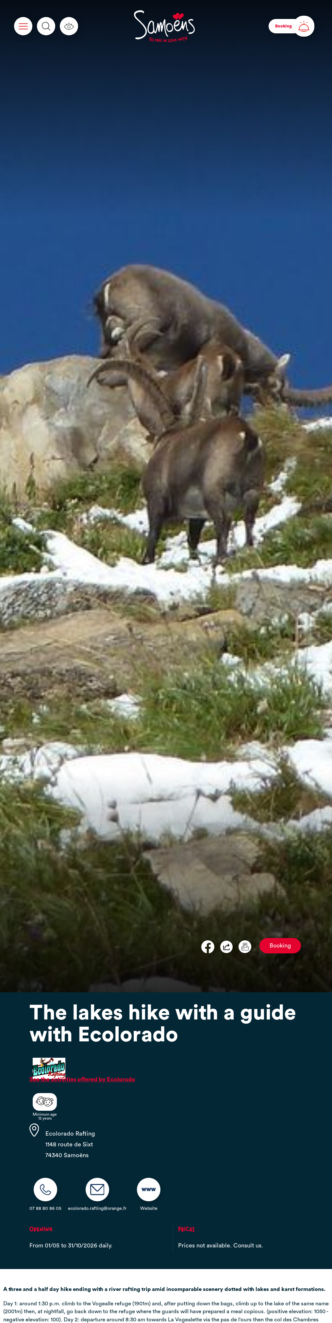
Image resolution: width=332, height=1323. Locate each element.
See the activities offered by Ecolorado (82, 1079)
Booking (280, 946)
